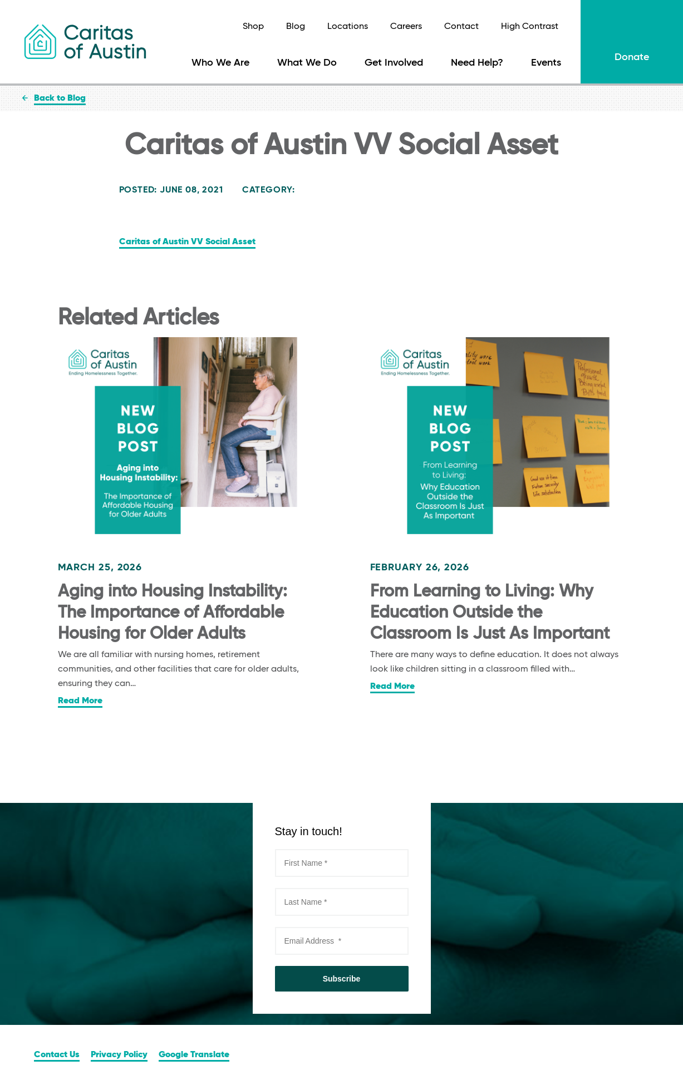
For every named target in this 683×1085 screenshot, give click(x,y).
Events (546, 63)
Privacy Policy (119, 1055)
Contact (461, 26)
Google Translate (194, 1055)
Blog (295, 26)
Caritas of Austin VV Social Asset (187, 242)
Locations (347, 26)
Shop (253, 26)
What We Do (307, 63)
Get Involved (394, 63)
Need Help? (477, 63)
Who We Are (220, 63)
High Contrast (529, 26)
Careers (406, 26)
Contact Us (57, 1055)
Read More (80, 701)
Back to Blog (60, 98)
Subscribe (342, 978)
